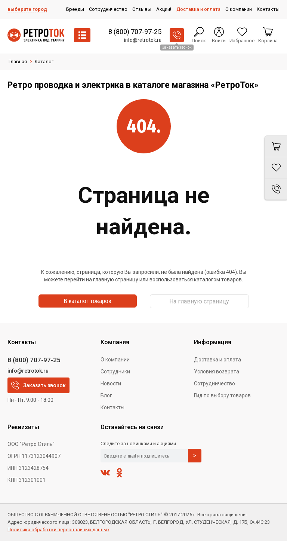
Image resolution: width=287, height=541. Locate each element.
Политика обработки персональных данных (58, 529)
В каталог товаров (87, 301)
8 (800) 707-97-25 (134, 32)
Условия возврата (216, 372)
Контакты (112, 407)
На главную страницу (199, 301)
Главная (18, 61)
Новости (111, 383)
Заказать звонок (38, 385)
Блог (106, 395)
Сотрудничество (214, 383)
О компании (115, 360)
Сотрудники (115, 372)
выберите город (27, 9)
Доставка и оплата (217, 360)
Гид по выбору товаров (222, 395)
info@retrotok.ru (142, 40)
